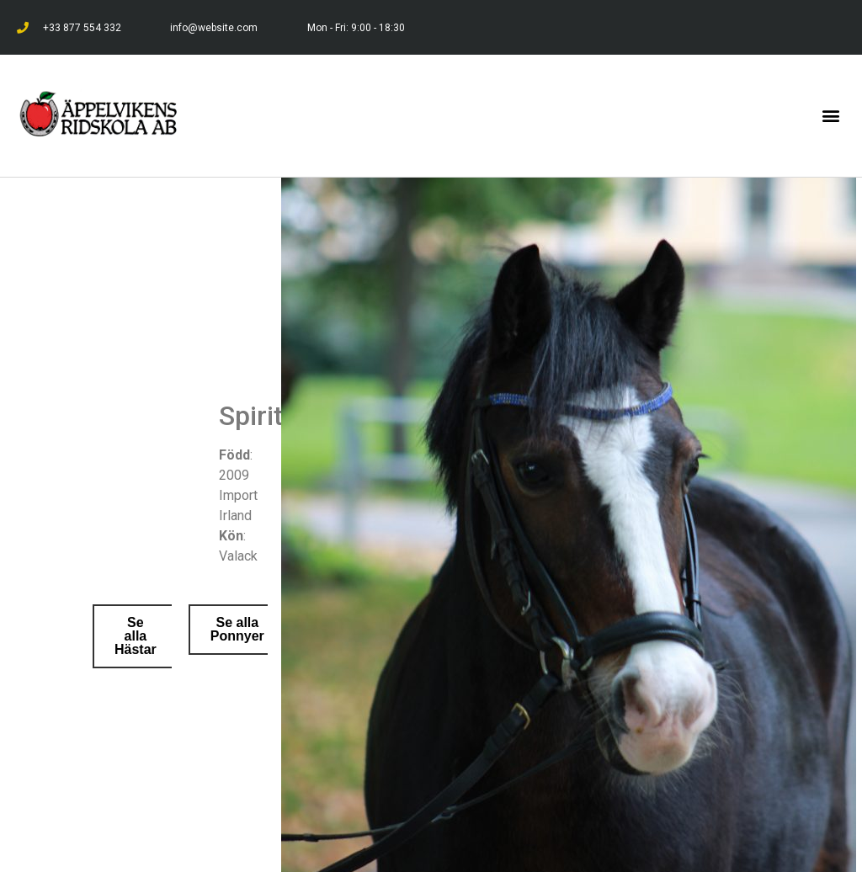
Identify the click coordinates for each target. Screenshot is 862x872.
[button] (831, 116)
